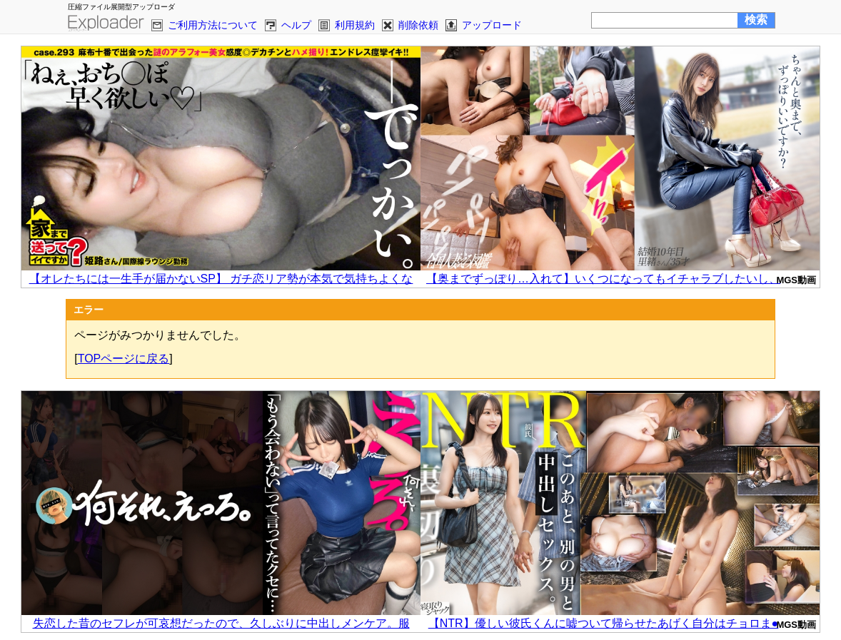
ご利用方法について (213, 25)
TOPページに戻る (124, 358)
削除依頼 (418, 25)
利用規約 (355, 25)
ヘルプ (296, 25)
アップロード (492, 25)
